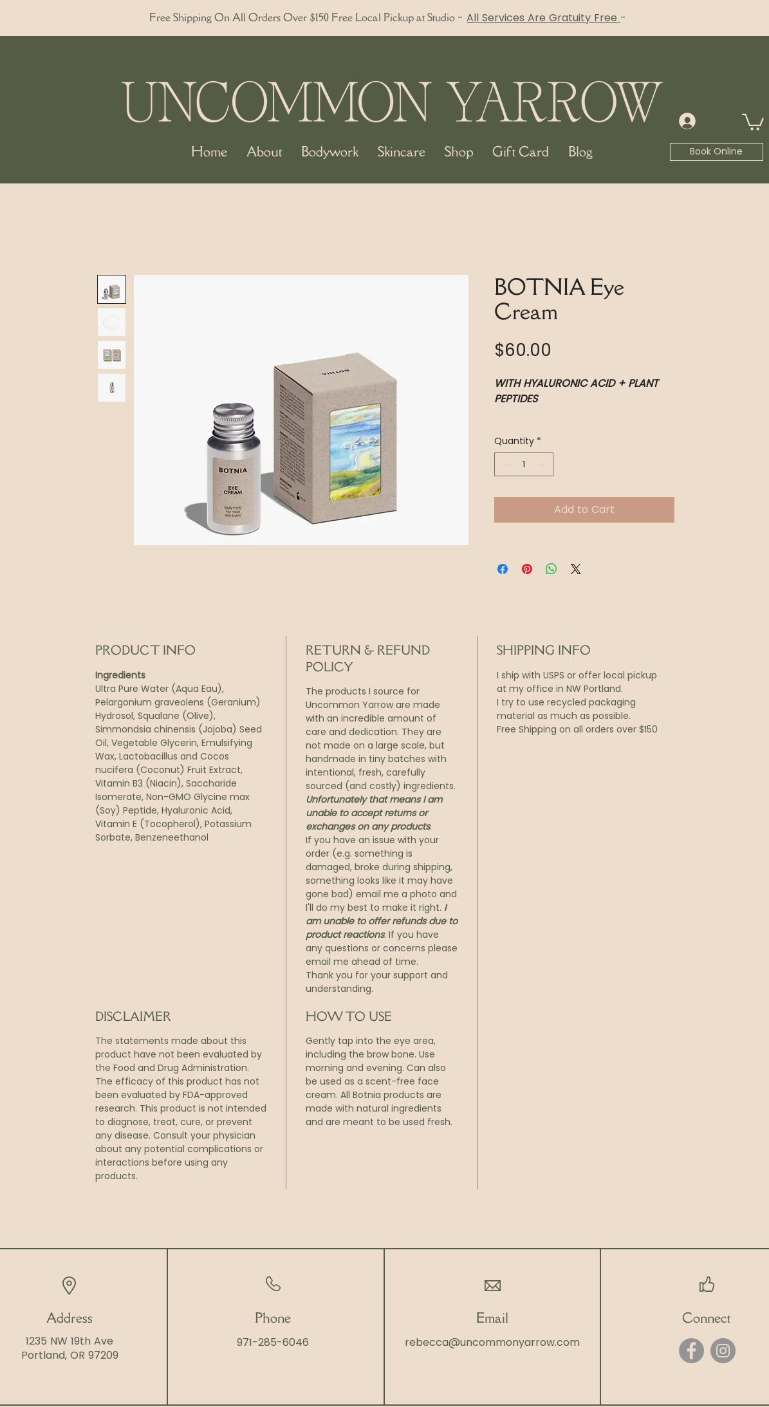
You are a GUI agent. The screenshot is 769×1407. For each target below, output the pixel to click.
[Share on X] (576, 569)
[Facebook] (691, 1350)
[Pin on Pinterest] (527, 569)
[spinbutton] (523, 464)
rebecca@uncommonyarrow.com (492, 1342)
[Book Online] (716, 152)
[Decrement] (504, 464)
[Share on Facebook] (502, 569)
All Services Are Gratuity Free (543, 17)
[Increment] (543, 464)
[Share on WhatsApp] (551, 569)
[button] (753, 121)
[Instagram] (723, 1350)
